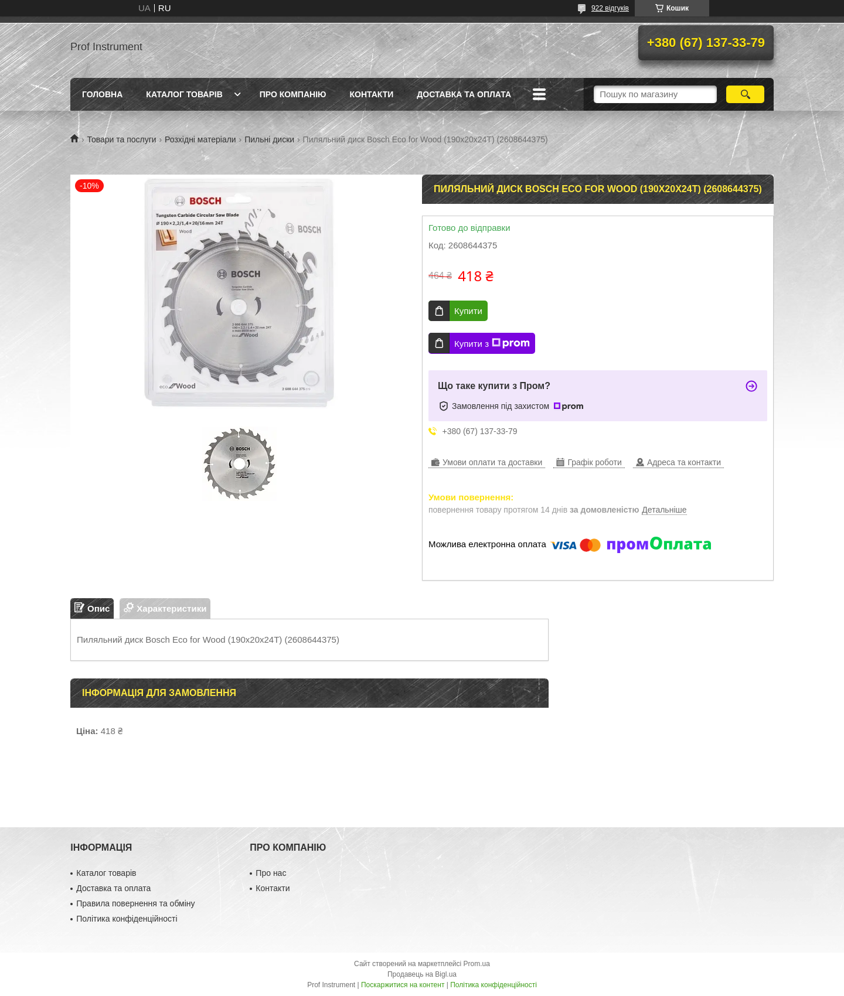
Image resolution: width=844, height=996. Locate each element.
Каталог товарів (184, 94)
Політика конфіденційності (126, 918)
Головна (102, 94)
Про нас (271, 873)
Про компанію (293, 94)
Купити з (492, 343)
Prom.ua (477, 964)
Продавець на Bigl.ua (422, 974)
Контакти (371, 94)
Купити (468, 311)
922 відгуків (610, 8)
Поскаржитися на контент (402, 985)
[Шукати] (745, 94)
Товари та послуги (121, 139)
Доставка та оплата (464, 94)
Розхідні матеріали (200, 139)
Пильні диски (269, 139)
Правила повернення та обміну (135, 903)
